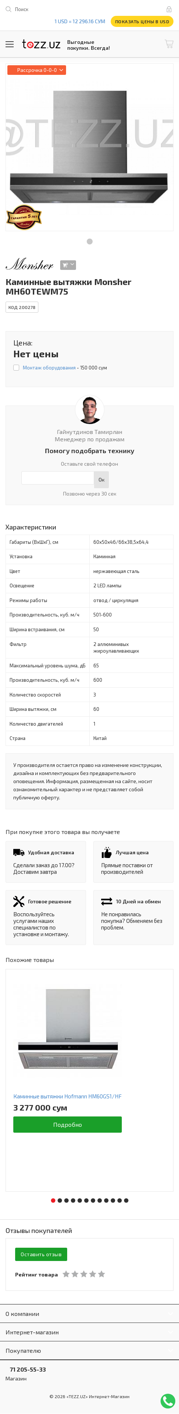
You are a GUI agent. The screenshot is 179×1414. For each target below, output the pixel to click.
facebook (81, 9)
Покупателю (23, 1350)
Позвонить (168, 1401)
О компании (22, 1313)
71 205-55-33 (26, 1369)
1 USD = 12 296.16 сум (80, 21)
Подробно (67, 1124)
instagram (112, 9)
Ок (101, 479)
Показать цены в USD (142, 21)
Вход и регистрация (170, 9)
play (97, 9)
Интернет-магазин (32, 1332)
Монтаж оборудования (49, 368)
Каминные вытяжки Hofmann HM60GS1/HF (67, 1096)
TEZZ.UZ (41, 44)
